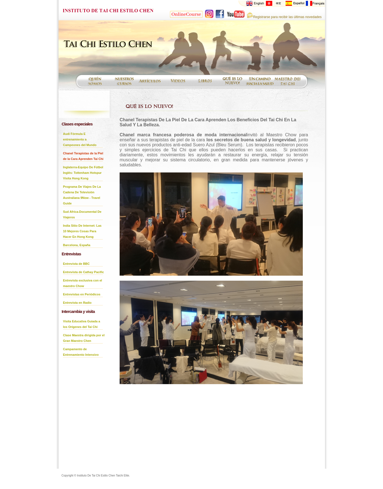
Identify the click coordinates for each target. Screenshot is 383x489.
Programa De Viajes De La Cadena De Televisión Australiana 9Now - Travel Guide (82, 195)
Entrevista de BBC (76, 263)
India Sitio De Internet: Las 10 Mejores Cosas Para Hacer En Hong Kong (82, 231)
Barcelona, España (76, 245)
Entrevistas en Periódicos (81, 294)
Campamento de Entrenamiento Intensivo (81, 351)
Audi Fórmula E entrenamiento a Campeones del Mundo (79, 139)
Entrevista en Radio (77, 302)
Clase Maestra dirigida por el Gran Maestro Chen (84, 338)
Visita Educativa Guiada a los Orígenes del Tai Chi (81, 324)
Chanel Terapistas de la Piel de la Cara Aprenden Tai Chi (83, 156)
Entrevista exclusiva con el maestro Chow (82, 283)
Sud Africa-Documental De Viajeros (82, 214)
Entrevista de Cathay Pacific (83, 272)
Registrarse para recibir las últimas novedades (284, 17)
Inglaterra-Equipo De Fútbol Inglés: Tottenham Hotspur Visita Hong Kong (83, 173)
